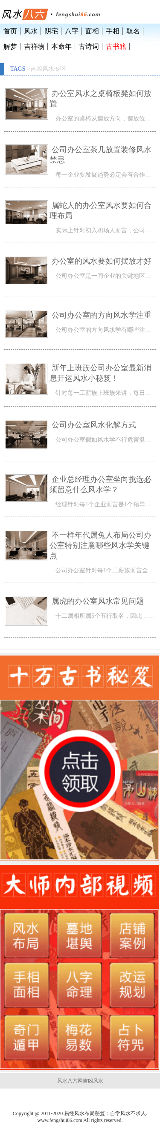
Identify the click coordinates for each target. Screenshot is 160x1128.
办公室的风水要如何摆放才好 (101, 261)
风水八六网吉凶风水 (80, 1081)
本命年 (61, 46)
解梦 (10, 46)
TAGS (17, 69)
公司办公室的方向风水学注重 (101, 315)
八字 (72, 31)
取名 (133, 31)
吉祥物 (34, 46)
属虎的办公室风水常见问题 (98, 601)
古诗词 (89, 46)
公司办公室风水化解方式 (94, 425)
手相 (112, 31)
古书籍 (116, 46)
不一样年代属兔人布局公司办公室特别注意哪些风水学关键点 (100, 545)
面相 (92, 31)
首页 (10, 31)
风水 (31, 31)
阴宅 (51, 31)
